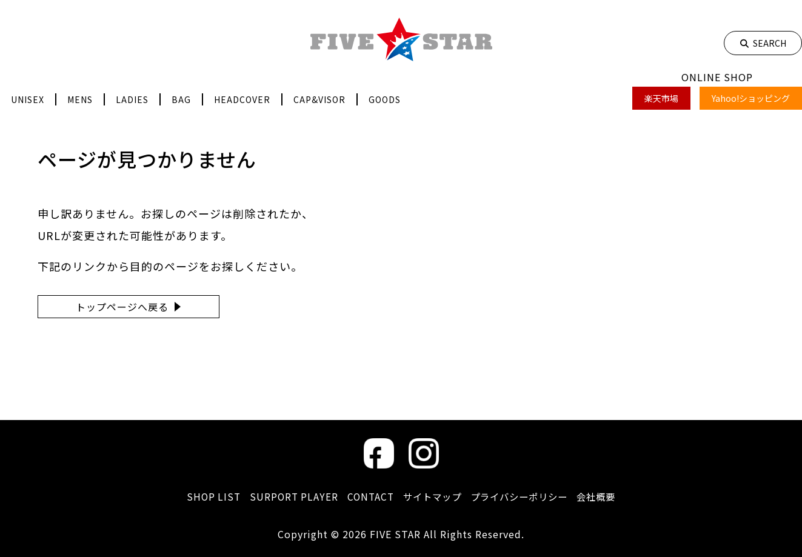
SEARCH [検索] (763, 43)
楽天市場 (661, 98)
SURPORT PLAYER (288, 496)
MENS (80, 99)
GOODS (385, 99)
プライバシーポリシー (522, 496)
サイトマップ (431, 496)
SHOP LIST (206, 496)
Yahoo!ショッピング (751, 98)
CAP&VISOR (319, 99)
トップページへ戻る (122, 306)
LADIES (132, 99)
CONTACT (367, 496)
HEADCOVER (242, 99)
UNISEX (27, 99)
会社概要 (603, 496)
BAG (181, 99)
